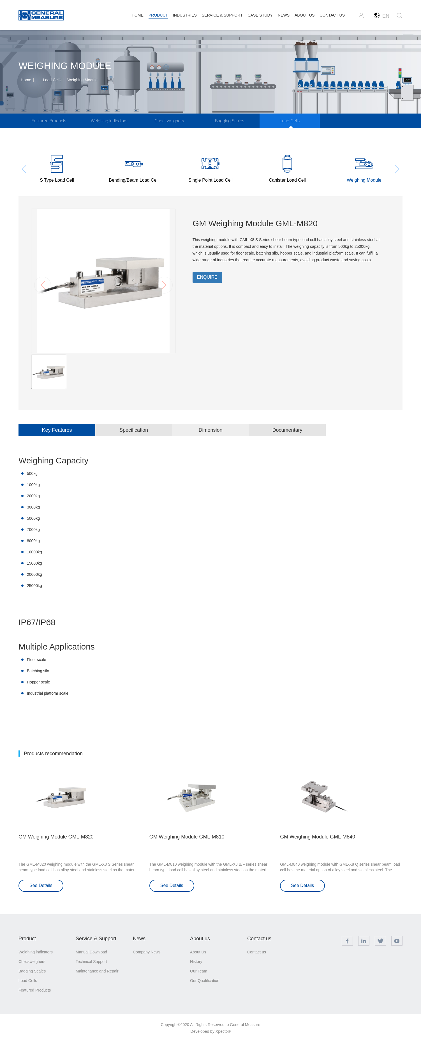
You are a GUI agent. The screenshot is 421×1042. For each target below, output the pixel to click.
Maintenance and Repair (97, 971)
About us (200, 938)
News (139, 938)
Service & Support (96, 938)
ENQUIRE (207, 277)
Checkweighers (169, 121)
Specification (133, 430)
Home (26, 80)
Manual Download (91, 952)
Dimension (210, 430)
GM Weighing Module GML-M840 (317, 837)
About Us (198, 952)
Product (27, 938)
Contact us (259, 938)
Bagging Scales (229, 121)
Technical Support (91, 961)
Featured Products (48, 121)
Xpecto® (223, 1031)
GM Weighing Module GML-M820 (56, 837)
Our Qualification (204, 980)
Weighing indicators (109, 121)
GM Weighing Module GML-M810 (187, 837)
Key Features (57, 430)
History (196, 961)
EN (381, 16)
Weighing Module (82, 80)
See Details (40, 885)
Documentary (287, 430)
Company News (147, 952)
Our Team (198, 971)
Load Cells (52, 80)
